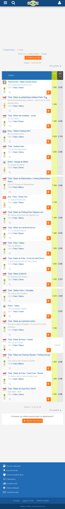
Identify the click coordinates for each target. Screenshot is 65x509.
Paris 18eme (18, 218)
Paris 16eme (18, 264)
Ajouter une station (32, 421)
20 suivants (56, 66)
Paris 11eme (18, 312)
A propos (16, 501)
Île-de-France (8, 50)
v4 (26, 506)
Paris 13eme (18, 88)
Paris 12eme (18, 152)
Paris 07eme (18, 121)
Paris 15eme (18, 168)
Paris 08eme (18, 187)
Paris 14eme (18, 249)
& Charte (28, 501)
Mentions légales (43, 501)
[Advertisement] (32, 28)
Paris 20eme (18, 233)
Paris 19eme (18, 106)
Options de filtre (33, 58)
